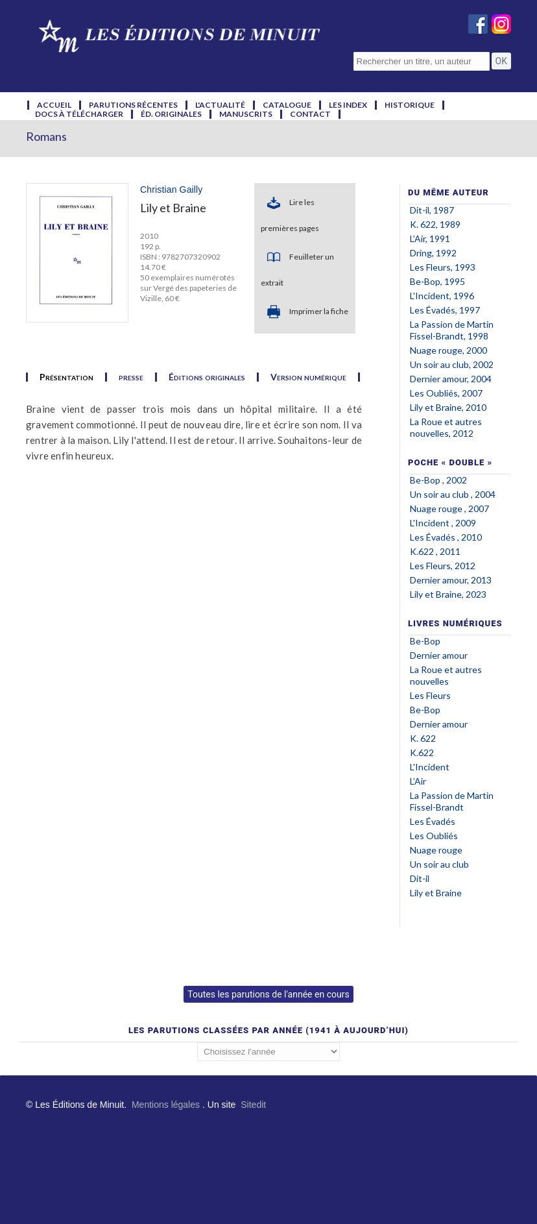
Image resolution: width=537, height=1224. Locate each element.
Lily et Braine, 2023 (448, 594)
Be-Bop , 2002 (438, 479)
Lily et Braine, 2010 (448, 407)
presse (131, 377)
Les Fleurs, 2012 (442, 565)
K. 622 (423, 738)
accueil (54, 105)
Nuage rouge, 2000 (448, 350)
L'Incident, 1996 (442, 295)
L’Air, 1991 (430, 238)
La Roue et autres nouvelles (446, 675)
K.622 (423, 752)
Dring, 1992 (433, 252)
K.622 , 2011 (435, 551)
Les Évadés (433, 821)
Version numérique (308, 377)
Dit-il (419, 878)
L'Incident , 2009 (443, 522)
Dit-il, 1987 (432, 209)
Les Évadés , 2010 (446, 537)
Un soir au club (439, 864)
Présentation (66, 377)
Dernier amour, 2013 (451, 579)
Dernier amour (439, 655)
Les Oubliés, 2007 (446, 392)
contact (310, 114)
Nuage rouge (436, 849)
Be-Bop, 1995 (437, 281)
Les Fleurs (430, 695)
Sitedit (253, 1104)
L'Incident (430, 766)
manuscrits (245, 114)
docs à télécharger (79, 114)
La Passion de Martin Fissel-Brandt (452, 801)
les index (348, 105)
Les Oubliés (434, 835)
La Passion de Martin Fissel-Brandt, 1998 (452, 330)
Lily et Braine (436, 892)
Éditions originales (207, 377)
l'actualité (220, 105)
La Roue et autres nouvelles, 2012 (446, 427)
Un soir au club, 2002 (452, 364)
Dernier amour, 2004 (451, 378)
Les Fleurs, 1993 (442, 267)
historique (410, 105)
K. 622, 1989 (435, 224)
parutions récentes (133, 105)
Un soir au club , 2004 (452, 494)
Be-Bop (426, 640)
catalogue (287, 105)
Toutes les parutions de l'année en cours (268, 994)
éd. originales (171, 114)
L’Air (418, 781)
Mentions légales (166, 1104)
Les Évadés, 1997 (445, 309)
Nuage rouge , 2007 (449, 508)
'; (268, 1051)
